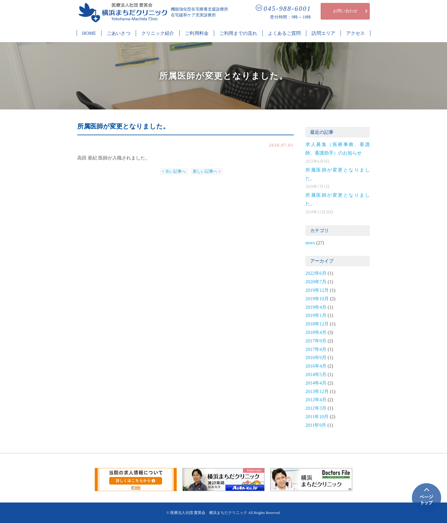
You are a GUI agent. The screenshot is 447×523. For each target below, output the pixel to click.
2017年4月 (315, 349)
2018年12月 (317, 323)
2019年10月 (317, 298)
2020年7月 (315, 281)
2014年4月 (315, 382)
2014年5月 (315, 374)
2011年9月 (315, 425)
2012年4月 (315, 399)
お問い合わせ (345, 11)
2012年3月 (315, 408)
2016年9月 (315, 357)
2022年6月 (315, 273)
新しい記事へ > (207, 171)
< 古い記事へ (174, 171)
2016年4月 (315, 365)
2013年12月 (317, 391)
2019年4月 (315, 307)
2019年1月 (315, 315)
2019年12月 (317, 290)
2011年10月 (317, 416)
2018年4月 (315, 332)
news (310, 242)
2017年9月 (315, 340)
